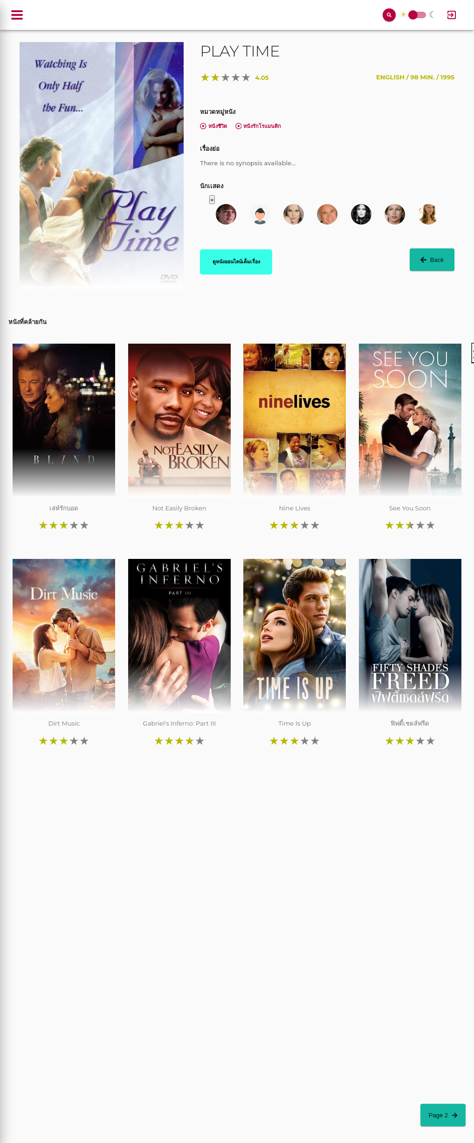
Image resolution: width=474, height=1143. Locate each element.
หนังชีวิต (213, 126)
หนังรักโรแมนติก (258, 126)
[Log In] (451, 15)
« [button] (211, 199)
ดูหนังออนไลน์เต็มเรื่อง (236, 261)
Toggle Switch (413, 15)
